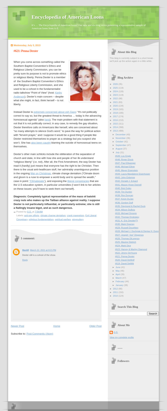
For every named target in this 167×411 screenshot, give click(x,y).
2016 (115, 120)
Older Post (96, 326)
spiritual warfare (63, 219)
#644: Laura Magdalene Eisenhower (132, 174)
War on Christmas (40, 173)
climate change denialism (53, 215)
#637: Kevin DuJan (124, 199)
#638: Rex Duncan (124, 195)
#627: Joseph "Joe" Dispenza (129, 235)
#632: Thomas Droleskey (127, 217)
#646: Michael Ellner (125, 166)
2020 (115, 106)
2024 (115, 91)
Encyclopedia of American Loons (68, 17)
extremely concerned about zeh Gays (55, 111)
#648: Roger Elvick (124, 159)
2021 (115, 102)
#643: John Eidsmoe (125, 177)
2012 (115, 289)
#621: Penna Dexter (124, 256)
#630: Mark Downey (124, 224)
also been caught (41, 142)
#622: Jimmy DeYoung (126, 253)
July (118, 152)
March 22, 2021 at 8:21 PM (43, 250)
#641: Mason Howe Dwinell (128, 185)
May (118, 271)
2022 (115, 98)
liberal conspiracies (78, 181)
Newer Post (17, 326)
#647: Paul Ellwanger (125, 163)
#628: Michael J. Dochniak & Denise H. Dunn (137, 231)
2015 (115, 123)
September (121, 145)
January (120, 285)
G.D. (116, 332)
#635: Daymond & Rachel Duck (130, 206)
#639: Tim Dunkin (123, 192)
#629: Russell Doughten (126, 227)
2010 (115, 296)
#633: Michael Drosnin (126, 213)
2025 (115, 88)
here (47, 119)
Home (56, 326)
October (120, 141)
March (119, 278)
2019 (115, 109)
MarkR (25, 250)
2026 (115, 84)
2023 (115, 95)
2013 (115, 131)
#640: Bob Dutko (123, 188)
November (121, 138)
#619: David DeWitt (124, 263)
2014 (115, 127)
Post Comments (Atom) (40, 333)
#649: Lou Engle (123, 156)
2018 (115, 113)
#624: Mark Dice (123, 245)
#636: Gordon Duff (124, 202)
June (118, 267)
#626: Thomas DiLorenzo (127, 238)
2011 (115, 292)
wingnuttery (78, 219)
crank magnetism (75, 215)
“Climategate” (37, 181)
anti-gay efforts (31, 215)
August (119, 149)
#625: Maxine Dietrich (125, 242)
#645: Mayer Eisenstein (126, 170)
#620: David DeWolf (124, 260)
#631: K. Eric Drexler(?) (126, 220)
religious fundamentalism (41, 219)
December (121, 134)
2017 (115, 116)
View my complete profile (122, 337)
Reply (25, 260)
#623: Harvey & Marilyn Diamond (131, 249)
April (118, 274)
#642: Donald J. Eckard (126, 181)
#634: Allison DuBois (125, 210)
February (120, 281)
